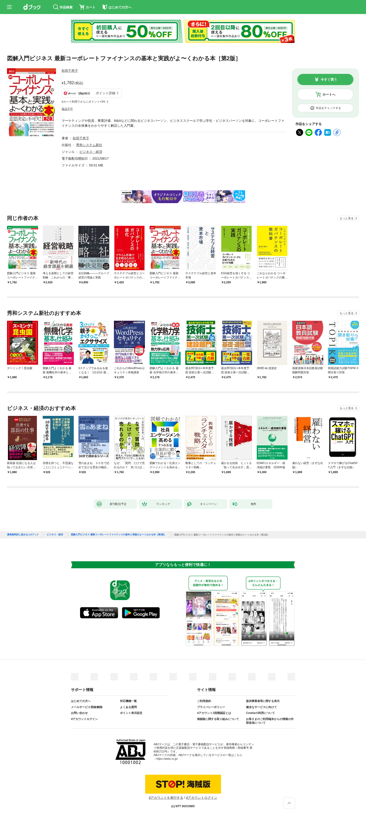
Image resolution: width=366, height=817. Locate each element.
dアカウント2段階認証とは (214, 713)
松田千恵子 (70, 70)
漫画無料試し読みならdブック (23, 534)
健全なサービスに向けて (261, 707)
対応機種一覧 (128, 701)
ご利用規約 (204, 701)
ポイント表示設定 (131, 713)
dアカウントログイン (84, 719)
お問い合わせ (79, 713)
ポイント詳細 (105, 93)
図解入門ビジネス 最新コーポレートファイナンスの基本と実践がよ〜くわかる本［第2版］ (118, 534)
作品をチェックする (328, 108)
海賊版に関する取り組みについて (218, 719)
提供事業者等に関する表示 (263, 701)
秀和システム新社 (89, 145)
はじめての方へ (81, 701)
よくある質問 (128, 707)
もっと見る (347, 218)
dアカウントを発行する (166, 797)
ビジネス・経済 (90, 152)
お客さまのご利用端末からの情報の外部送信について (270, 720)
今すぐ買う (329, 79)
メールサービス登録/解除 (86, 707)
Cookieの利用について (260, 713)
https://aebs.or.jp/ (167, 758)
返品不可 (67, 109)
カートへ (328, 94)
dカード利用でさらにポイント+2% (83, 101)
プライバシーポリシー (211, 707)
